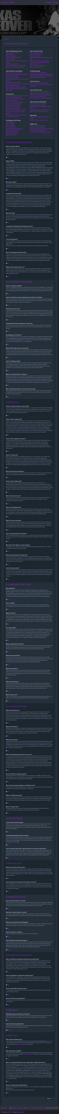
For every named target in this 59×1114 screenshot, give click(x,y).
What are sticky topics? (12, 131)
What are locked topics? (12, 133)
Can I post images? (11, 126)
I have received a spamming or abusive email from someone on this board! (41, 76)
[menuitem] (12, 2)
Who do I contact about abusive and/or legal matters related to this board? (41, 129)
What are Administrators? (36, 52)
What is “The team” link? (36, 67)
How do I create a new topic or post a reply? (17, 95)
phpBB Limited (49, 1041)
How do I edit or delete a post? (13, 97)
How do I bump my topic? (12, 116)
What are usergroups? (35, 56)
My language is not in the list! (13, 82)
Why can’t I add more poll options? (14, 102)
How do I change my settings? (13, 72)
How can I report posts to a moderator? (16, 110)
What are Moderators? (35, 54)
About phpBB (21, 1044)
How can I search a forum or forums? (39, 91)
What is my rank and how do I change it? (16, 87)
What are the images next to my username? (17, 83)
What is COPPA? (10, 54)
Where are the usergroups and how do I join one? (41, 58)
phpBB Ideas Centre (29, 1054)
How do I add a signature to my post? (15, 99)
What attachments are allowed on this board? (39, 117)
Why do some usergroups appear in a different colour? (39, 63)
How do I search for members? (38, 96)
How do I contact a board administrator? (40, 132)
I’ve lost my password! (11, 64)
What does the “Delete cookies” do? (15, 67)
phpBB (24, 341)
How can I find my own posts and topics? (40, 98)
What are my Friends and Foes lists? (39, 83)
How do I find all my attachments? (38, 120)
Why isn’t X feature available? (37, 127)
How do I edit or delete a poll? (13, 103)
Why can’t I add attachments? (13, 107)
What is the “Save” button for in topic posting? (15, 112)
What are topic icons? (11, 134)
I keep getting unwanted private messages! (41, 74)
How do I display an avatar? (13, 85)
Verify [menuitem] (32, 1108)
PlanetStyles (21, 1112)
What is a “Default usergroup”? (38, 65)
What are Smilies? (10, 125)
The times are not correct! (12, 77)
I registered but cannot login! (13, 57)
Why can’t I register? (11, 56)
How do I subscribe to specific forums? (40, 109)
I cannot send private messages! (38, 72)
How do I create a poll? (11, 100)
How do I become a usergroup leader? (39, 60)
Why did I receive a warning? (13, 108)
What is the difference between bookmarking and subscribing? (38, 104)
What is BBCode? (10, 122)
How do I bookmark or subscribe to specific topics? (41, 107)
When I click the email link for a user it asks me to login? (17, 89)
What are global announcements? (14, 128)
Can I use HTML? (10, 123)
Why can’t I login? (10, 59)
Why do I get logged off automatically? (16, 65)
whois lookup (19, 1067)
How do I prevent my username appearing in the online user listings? (17, 75)
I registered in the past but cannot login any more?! (17, 61)
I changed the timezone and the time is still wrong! (17, 79)
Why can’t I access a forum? (13, 105)
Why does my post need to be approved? (16, 115)
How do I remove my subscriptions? (39, 111)
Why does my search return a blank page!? (41, 94)
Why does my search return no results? (40, 93)
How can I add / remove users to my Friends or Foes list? (41, 85)
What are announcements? (13, 130)
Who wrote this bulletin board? (37, 125)
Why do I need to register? (12, 52)
